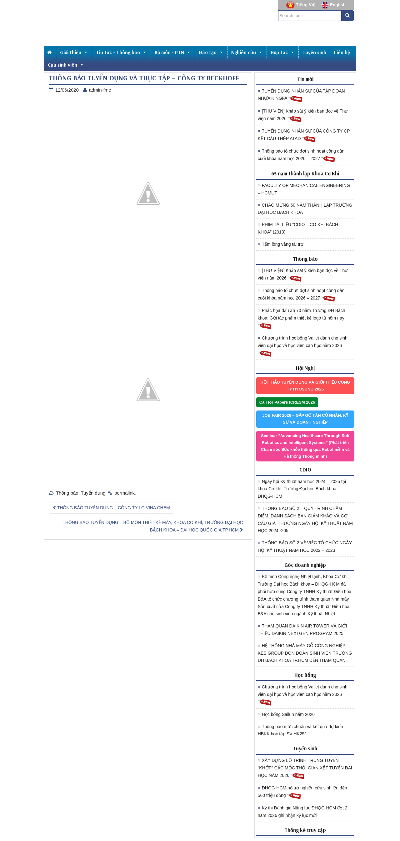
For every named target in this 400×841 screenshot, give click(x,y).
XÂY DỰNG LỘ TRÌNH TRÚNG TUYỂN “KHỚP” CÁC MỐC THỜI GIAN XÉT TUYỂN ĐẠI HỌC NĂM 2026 (305, 769)
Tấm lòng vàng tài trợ (280, 244)
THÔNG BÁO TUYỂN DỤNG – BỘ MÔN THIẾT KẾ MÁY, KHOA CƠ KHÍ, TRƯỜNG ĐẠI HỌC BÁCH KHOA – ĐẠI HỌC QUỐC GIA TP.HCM (152, 526)
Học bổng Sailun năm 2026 (286, 714)
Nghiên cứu (247, 52)
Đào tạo (211, 52)
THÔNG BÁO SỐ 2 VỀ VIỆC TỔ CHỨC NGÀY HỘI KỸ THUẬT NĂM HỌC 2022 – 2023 (305, 546)
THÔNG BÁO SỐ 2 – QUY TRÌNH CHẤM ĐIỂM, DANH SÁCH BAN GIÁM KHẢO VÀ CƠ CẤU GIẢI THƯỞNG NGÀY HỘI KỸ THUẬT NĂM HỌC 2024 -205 (305, 519)
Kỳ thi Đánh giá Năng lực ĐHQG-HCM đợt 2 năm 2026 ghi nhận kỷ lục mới (303, 811)
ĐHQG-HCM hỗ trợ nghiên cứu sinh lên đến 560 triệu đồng (302, 792)
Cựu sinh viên (66, 65)
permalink (124, 493)
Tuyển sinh (314, 52)
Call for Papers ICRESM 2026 (287, 402)
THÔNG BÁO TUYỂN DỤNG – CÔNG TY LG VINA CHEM (111, 507)
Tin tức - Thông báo (121, 52)
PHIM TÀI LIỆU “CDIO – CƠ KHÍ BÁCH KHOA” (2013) (298, 228)
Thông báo (67, 493)
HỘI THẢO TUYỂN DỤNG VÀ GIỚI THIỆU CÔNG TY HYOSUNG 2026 (305, 385)
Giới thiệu (74, 52)
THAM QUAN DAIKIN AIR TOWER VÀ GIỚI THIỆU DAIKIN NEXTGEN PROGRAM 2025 (302, 629)
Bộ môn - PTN (173, 52)
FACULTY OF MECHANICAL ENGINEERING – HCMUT (304, 189)
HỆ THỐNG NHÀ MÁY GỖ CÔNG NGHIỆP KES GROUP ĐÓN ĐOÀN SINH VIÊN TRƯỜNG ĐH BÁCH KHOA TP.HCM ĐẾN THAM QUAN (305, 653)
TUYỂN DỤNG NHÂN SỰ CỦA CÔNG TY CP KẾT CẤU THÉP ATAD (304, 135)
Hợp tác (283, 52)
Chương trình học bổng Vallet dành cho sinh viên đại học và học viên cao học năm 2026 (303, 346)
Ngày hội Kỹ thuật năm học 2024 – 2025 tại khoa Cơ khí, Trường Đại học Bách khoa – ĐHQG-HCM (302, 489)
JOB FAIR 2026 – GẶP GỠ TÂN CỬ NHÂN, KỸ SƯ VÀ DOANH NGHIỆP (305, 419)
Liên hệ (342, 52)
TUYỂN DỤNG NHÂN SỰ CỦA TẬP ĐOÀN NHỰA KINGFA (301, 95)
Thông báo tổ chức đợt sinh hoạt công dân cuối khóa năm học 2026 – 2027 (301, 156)
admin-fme (100, 90)
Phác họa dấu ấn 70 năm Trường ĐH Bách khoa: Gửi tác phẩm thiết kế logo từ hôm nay (301, 319)
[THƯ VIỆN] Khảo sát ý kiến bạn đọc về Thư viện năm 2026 (303, 115)
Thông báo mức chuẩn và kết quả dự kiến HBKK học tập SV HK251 (300, 730)
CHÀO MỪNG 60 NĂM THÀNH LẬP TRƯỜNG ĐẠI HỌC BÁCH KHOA (305, 209)
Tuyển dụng (93, 493)
